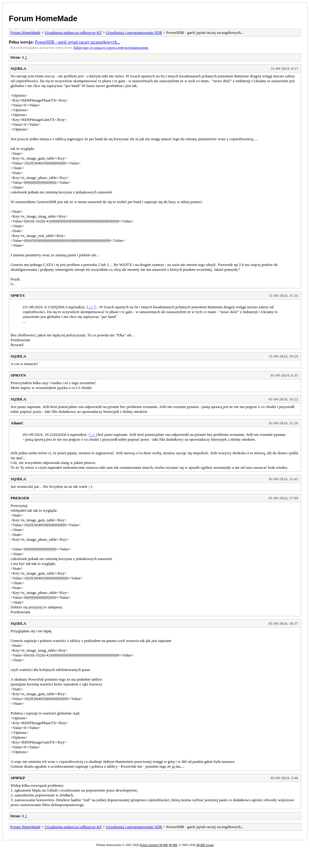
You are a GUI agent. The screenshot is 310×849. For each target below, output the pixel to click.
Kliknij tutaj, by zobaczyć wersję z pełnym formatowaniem (111, 47)
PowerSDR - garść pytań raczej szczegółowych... (77, 42)
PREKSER (20, 498)
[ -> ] (91, 307)
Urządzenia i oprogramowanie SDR (134, 32)
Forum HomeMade (43, 18)
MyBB (173, 845)
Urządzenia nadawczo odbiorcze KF (73, 32)
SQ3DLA (18, 68)
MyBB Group (205, 845)
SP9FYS (18, 295)
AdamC (17, 423)
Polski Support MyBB (154, 845)
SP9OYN (18, 375)
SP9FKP (18, 778)
